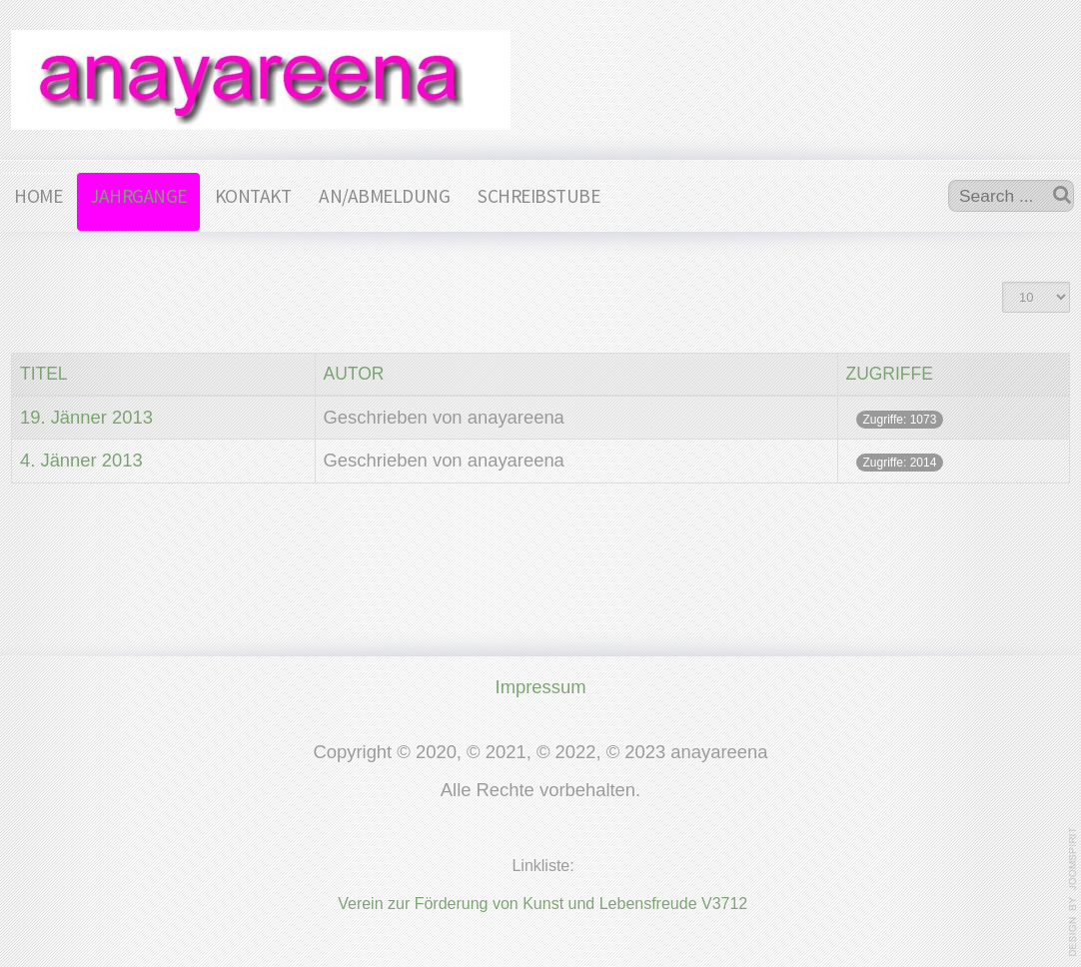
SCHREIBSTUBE (538, 196)
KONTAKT (253, 196)
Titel (44, 374)
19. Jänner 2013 (86, 417)
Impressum (541, 684)
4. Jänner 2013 (81, 460)
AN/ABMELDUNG (384, 196)
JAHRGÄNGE (138, 196)
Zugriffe (889, 374)
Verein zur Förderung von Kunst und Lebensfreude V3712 (542, 901)
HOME (38, 196)
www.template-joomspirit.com (1073, 892)
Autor (354, 374)
